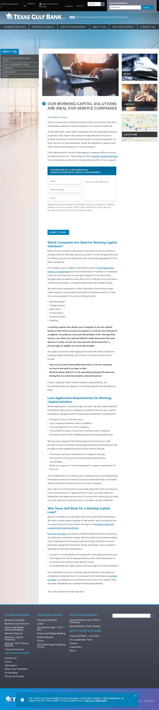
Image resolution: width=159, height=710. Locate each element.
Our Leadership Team (16, 64)
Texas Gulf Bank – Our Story (84, 636)
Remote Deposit (14, 633)
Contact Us (148, 27)
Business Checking (14, 620)
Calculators (11, 665)
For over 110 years (57, 534)
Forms (40, 641)
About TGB (99, 27)
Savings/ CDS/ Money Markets (17, 644)
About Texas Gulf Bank (86, 631)
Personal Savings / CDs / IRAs (50, 628)
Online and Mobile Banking (51, 633)
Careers (8, 68)
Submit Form (58, 232)
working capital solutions (105, 156)
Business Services (15, 27)
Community (9, 72)
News (72, 650)
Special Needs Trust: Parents (84, 626)
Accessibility (11, 672)
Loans (40, 623)
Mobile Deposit (45, 637)
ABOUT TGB (9, 51)
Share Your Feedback (16, 669)
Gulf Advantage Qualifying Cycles (51, 645)
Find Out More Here (95, 701)
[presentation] (71, 220)
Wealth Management (73, 27)
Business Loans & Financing (14, 638)
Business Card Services (17, 623)
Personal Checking (47, 620)
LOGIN (147, 7)
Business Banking (17, 615)
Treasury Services (14, 649)
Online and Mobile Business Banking (14, 628)
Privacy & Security (14, 676)
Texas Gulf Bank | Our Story (16, 59)
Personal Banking (43, 27)
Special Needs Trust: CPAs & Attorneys (84, 621)
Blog (6, 76)
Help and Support (123, 27)
